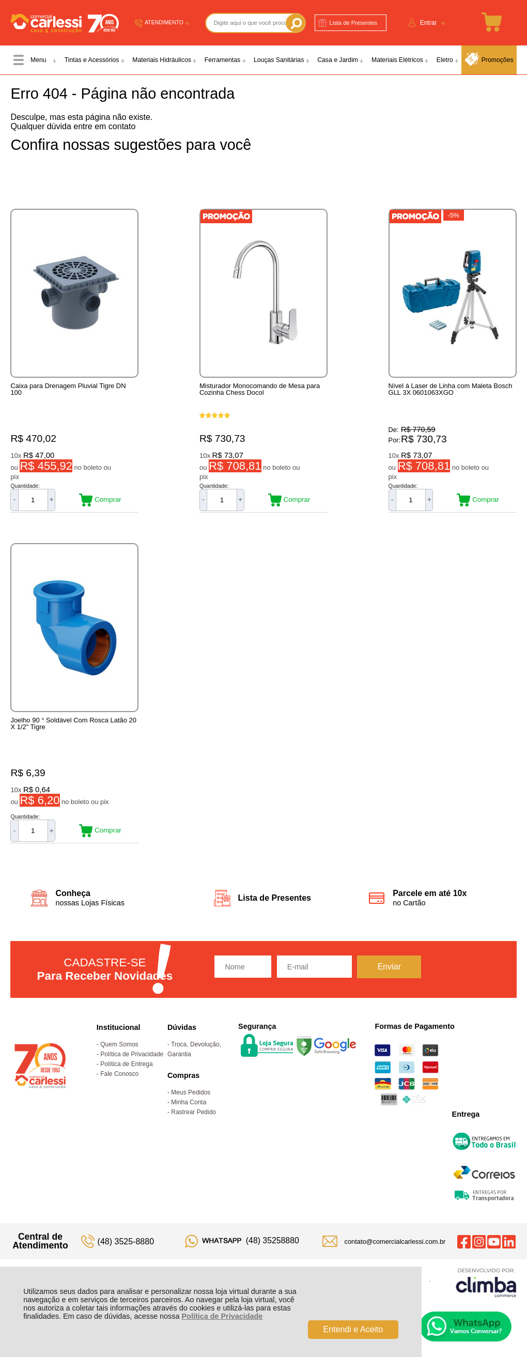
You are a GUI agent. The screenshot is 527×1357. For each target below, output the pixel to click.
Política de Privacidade (222, 1316)
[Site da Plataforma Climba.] (486, 1293)
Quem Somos (119, 1055)
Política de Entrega (126, 1074)
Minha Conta (188, 1113)
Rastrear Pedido (193, 1123)
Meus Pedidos (190, 1103)
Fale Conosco (119, 1084)
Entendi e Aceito (353, 1329)
